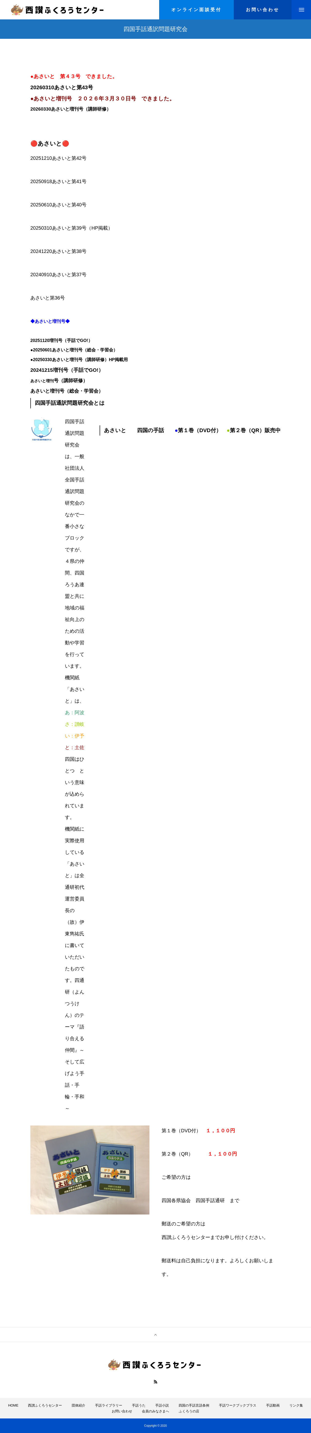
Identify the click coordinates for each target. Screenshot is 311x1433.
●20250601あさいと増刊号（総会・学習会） (74, 350)
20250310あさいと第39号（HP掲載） (71, 228)
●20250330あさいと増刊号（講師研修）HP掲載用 (79, 359)
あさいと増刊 (42, 381)
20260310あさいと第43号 (61, 87)
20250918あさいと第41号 (58, 181)
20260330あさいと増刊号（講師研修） (70, 109)
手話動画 (273, 1405)
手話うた (139, 1405)
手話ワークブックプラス (237, 1405)
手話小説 (162, 1405)
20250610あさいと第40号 (58, 204)
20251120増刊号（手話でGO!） (61, 340)
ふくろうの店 (189, 1411)
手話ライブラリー (108, 1405)
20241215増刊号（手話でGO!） (67, 370)
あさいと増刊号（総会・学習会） (66, 391)
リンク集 (296, 1405)
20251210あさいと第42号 (58, 158)
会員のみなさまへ (155, 1411)
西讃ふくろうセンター (45, 1405)
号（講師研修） (71, 380)
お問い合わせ (122, 1411)
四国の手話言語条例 (194, 1405)
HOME (13, 1405)
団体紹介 (78, 1405)
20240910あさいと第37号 (58, 274)
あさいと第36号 (47, 297)
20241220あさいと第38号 (58, 251)
